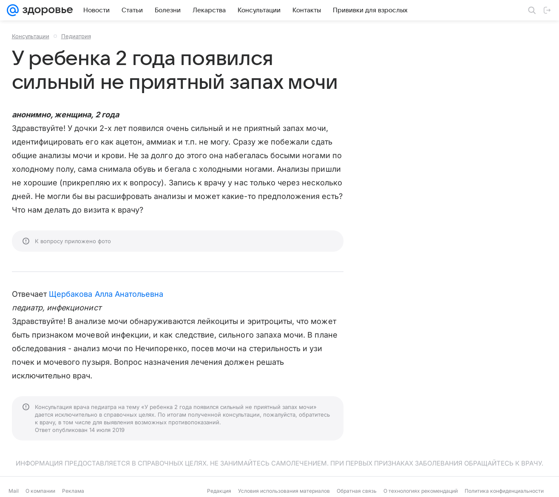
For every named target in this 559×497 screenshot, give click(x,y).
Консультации (30, 36)
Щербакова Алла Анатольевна (106, 294)
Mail (14, 491)
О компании (40, 491)
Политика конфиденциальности (504, 491)
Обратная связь (357, 491)
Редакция (219, 491)
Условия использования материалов (284, 491)
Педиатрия (76, 36)
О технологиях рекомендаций (420, 491)
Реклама (73, 491)
